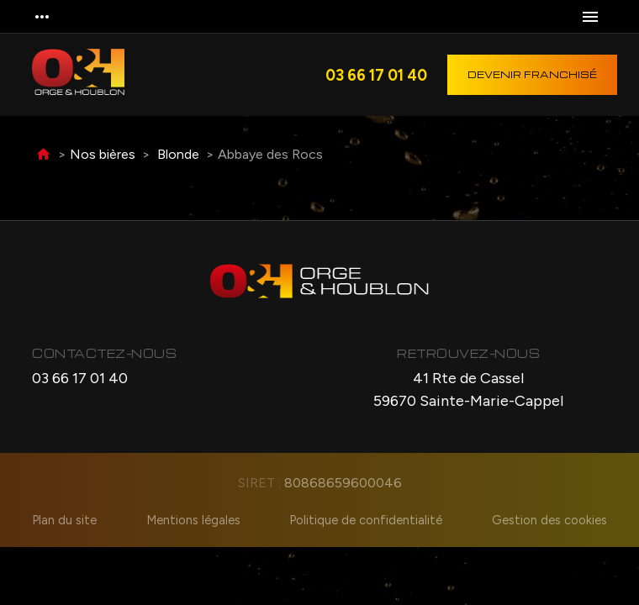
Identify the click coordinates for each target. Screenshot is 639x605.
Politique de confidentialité (365, 520)
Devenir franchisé (532, 74)
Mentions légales (193, 520)
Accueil (43, 155)
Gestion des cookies (549, 520)
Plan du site (64, 520)
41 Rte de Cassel (468, 391)
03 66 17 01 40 (376, 75)
